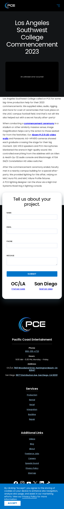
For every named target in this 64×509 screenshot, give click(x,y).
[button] (56, 5)
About (32, 449)
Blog (32, 444)
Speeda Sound (32, 463)
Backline (32, 414)
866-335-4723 (32, 351)
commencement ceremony (39, 123)
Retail (32, 404)
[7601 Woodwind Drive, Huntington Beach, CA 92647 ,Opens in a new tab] (36, 369)
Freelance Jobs (32, 453)
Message (10, 255)
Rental (32, 400)
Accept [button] (12, 503)
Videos (32, 439)
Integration (32, 409)
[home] (28, 5)
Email (9, 227)
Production (32, 395)
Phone (9, 241)
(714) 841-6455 (18, 289)
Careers (32, 458)
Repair (32, 419)
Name (9, 213)
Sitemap (32, 473)
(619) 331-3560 (45, 289)
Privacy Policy (32, 468)
